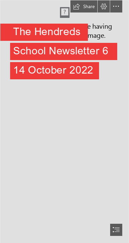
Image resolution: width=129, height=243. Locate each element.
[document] (64, 121)
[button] (83, 6)
